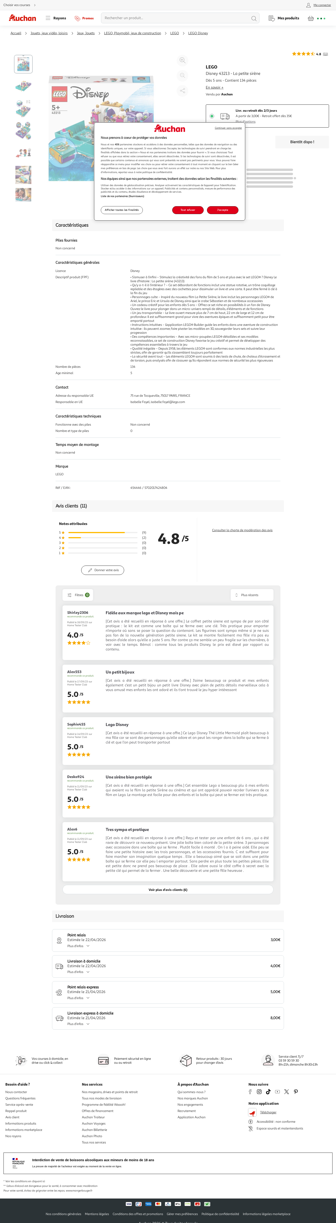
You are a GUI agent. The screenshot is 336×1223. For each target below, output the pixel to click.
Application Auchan (192, 1117)
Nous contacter (16, 1092)
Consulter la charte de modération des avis (242, 530)
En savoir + (215, 87)
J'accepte (222, 210)
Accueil (15, 33)
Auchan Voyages (93, 1124)
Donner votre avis (106, 570)
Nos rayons (13, 1136)
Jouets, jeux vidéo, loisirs (49, 33)
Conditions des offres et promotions (138, 1214)
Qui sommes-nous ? (192, 1092)
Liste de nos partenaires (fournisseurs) (122, 196)
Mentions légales (97, 1214)
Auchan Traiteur (93, 1117)
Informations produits (20, 1124)
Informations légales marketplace (266, 1214)
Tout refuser (188, 210)
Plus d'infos (80, 946)
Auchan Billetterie (94, 1130)
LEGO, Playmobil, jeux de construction (132, 33)
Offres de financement (97, 1111)
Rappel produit (16, 1111)
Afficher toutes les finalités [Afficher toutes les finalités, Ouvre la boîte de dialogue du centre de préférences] (122, 210)
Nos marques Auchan (193, 1098)
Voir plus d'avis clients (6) (168, 890)
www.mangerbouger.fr (79, 1190)
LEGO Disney (198, 33)
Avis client (12, 1117)
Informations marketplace (23, 1130)
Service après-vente (19, 1105)
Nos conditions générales (63, 1214)
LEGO (174, 33)
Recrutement (187, 1111)
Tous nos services (94, 1142)
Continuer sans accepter (228, 127)
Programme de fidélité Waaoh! (104, 1105)
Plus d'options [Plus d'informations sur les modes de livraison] (246, 122)
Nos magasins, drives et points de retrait (110, 1092)
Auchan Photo (92, 1136)
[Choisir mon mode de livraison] (21, 5)
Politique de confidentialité (220, 1214)
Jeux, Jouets (86, 33)
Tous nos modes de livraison (102, 1098)
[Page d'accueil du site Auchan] (24, 18)
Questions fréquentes (20, 1098)
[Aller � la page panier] (316, 18)
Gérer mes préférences (182, 1214)
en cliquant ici (36, 1181)
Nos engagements (190, 1105)
